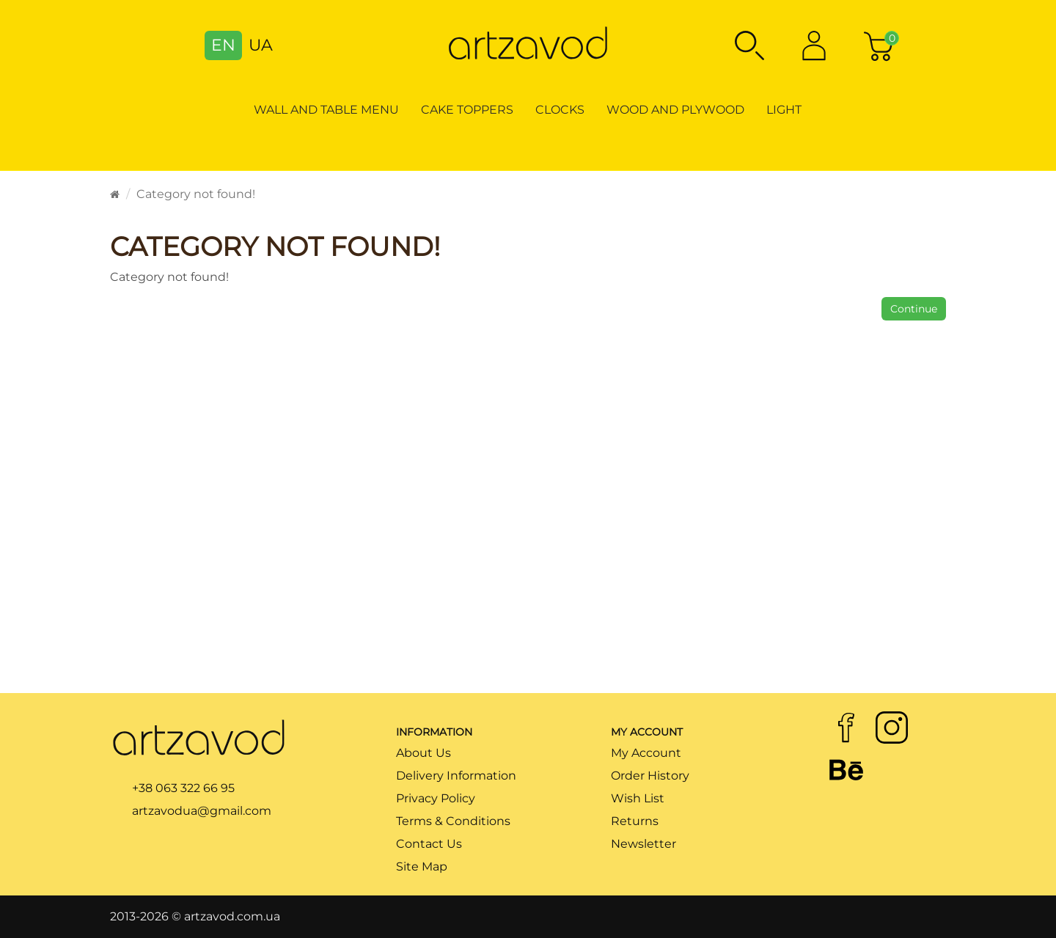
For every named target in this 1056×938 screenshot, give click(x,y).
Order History (650, 776)
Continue (913, 308)
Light (784, 110)
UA (261, 45)
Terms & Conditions (453, 821)
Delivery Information (456, 776)
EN (223, 45)
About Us (423, 753)
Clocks (559, 110)
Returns (635, 821)
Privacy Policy (435, 798)
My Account (646, 753)
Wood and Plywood (675, 110)
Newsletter (643, 844)
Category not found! (195, 194)
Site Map (421, 866)
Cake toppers (467, 110)
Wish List (637, 798)
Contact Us (429, 844)
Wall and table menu (326, 110)
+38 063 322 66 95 (183, 788)
